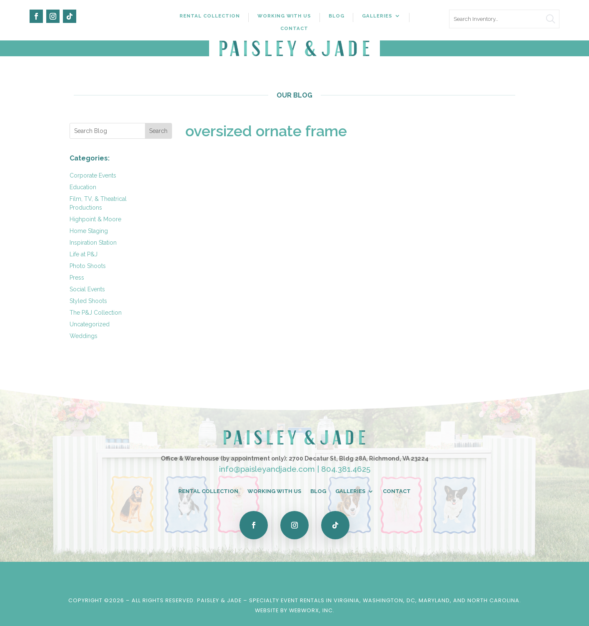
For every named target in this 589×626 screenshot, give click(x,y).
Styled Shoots (88, 301)
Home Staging (89, 231)
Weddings (83, 336)
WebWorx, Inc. (311, 610)
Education (83, 187)
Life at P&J (83, 254)
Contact (294, 28)
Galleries (377, 16)
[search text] (504, 19)
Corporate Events (93, 175)
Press (77, 277)
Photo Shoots (88, 266)
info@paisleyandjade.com (267, 468)
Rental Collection (210, 16)
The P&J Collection (96, 312)
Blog (336, 16)
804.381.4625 (345, 468)
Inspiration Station (93, 242)
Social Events (87, 289)
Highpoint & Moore (95, 219)
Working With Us (284, 16)
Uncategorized (90, 324)
